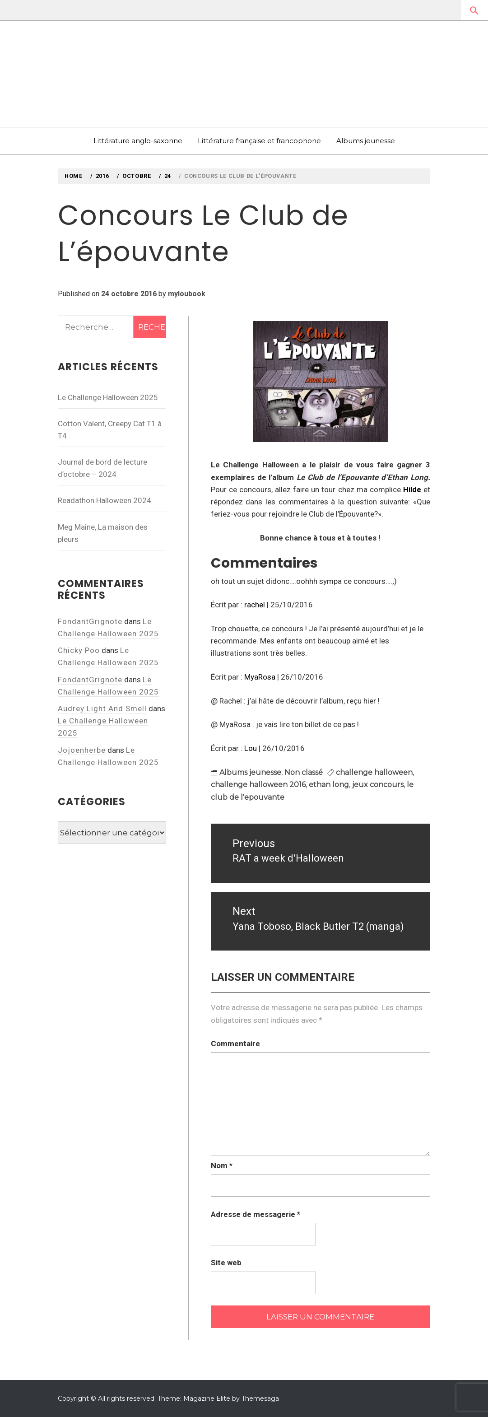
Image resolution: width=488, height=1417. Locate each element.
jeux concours (378, 784)
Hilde (412, 489)
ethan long (329, 784)
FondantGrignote (90, 621)
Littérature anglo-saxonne (137, 140)
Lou (250, 748)
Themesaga (260, 1398)
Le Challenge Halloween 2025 (108, 397)
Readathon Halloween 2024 (104, 500)
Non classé (303, 772)
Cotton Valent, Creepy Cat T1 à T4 (110, 429)
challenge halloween (374, 772)
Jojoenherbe (82, 750)
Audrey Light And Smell (102, 708)
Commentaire (235, 1043)
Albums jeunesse (365, 140)
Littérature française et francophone (259, 140)
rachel (254, 604)
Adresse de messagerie (255, 1214)
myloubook (186, 293)
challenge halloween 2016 (258, 784)
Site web (226, 1262)
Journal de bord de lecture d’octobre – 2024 (102, 468)
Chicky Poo (79, 650)
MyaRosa (259, 676)
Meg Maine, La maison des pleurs (103, 533)
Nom (221, 1165)
